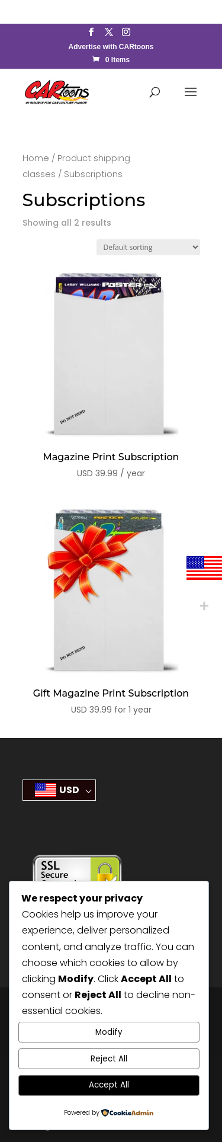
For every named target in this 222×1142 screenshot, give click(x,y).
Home (35, 158)
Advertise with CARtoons (110, 47)
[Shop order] (148, 247)
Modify (109, 1032)
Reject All (109, 1058)
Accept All (109, 1084)
